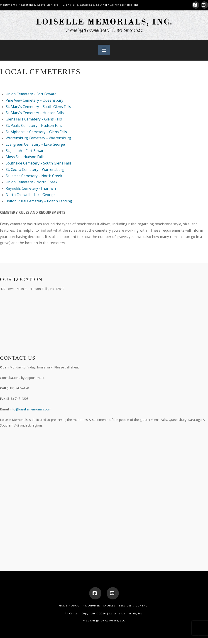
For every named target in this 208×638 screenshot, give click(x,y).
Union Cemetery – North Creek (31, 182)
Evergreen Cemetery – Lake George (35, 144)
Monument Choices (100, 605)
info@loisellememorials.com (30, 409)
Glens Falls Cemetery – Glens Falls (34, 119)
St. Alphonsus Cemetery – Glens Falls (36, 132)
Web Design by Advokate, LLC (104, 620)
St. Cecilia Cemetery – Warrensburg (35, 169)
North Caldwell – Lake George (30, 194)
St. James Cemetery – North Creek (34, 176)
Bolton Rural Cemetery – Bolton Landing (39, 201)
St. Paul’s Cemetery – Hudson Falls (34, 125)
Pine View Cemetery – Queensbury (34, 100)
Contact (142, 605)
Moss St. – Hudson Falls (25, 157)
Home (63, 605)
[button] (104, 50)
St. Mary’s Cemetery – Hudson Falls (35, 112)
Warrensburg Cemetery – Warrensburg (38, 138)
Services (125, 605)
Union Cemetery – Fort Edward (31, 94)
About (76, 605)
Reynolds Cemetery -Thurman (31, 188)
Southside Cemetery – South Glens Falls (38, 163)
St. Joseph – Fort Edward (26, 150)
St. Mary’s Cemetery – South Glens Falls (38, 106)
